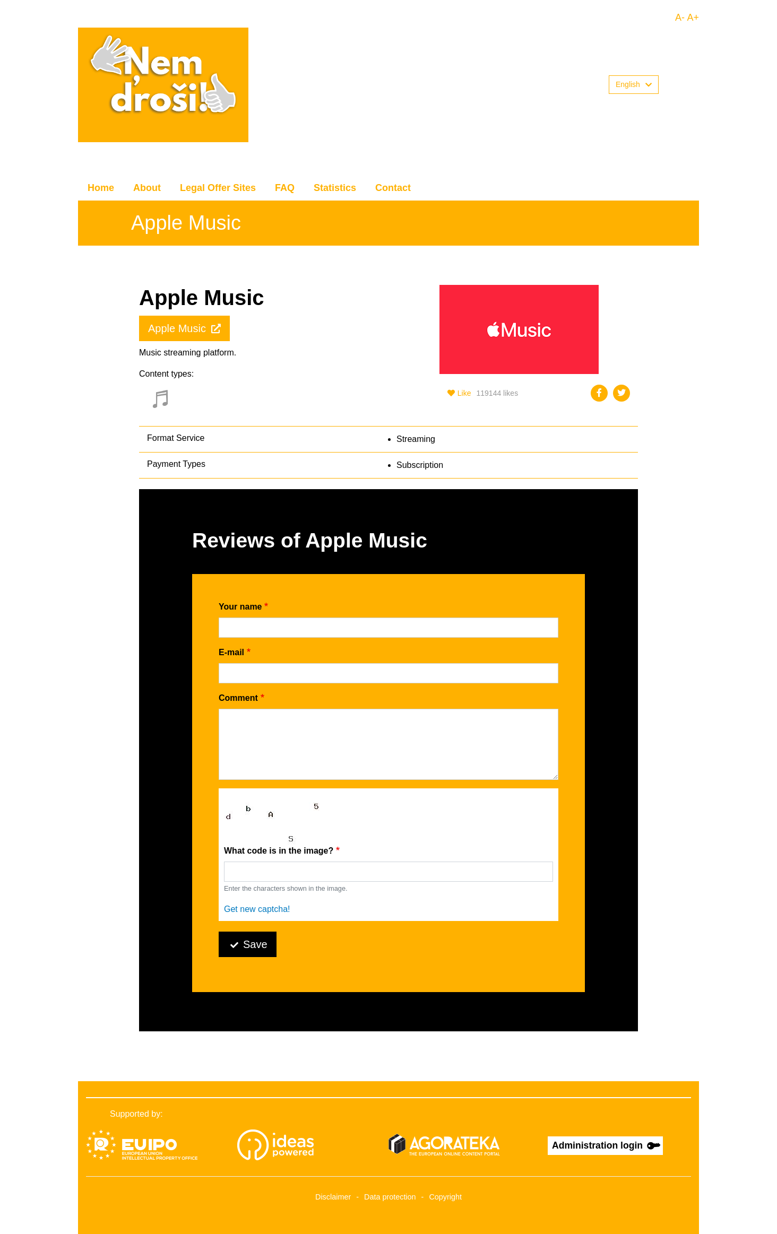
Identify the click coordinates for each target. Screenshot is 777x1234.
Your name (240, 606)
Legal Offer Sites (218, 188)
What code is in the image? (278, 850)
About (147, 188)
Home (101, 188)
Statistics (335, 188)
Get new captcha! (257, 909)
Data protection (390, 1197)
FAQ (285, 188)
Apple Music (177, 328)
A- (680, 17)
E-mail (231, 652)
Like (459, 393)
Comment (238, 697)
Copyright (445, 1197)
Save (255, 944)
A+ (693, 17)
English (634, 84)
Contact (393, 188)
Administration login (597, 1145)
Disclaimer (333, 1197)
